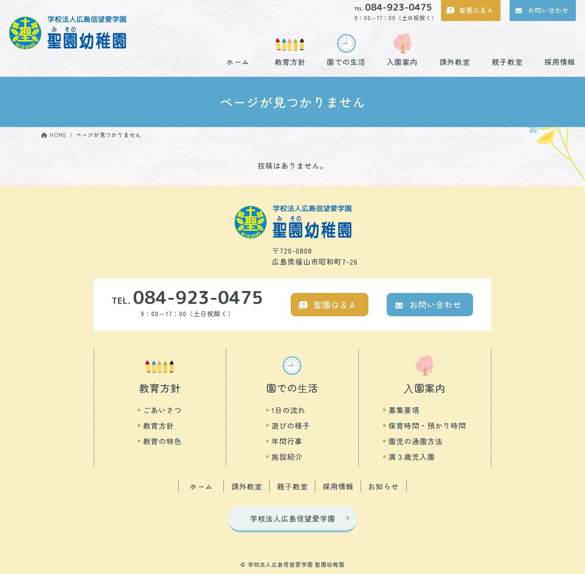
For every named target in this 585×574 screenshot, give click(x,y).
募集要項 (404, 409)
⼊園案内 (425, 387)
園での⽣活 (292, 387)
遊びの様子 (290, 425)
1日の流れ (288, 409)
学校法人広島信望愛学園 (292, 518)
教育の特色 (162, 441)
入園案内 (402, 60)
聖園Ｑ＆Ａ (476, 10)
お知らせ (383, 486)
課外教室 (454, 60)
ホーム (238, 60)
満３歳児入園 (411, 456)
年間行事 (287, 441)
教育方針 (290, 60)
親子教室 (507, 60)
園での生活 (346, 60)
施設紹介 (287, 456)
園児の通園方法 (415, 441)
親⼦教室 (292, 486)
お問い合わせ (548, 10)
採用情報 (559, 60)
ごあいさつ (162, 409)
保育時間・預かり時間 (427, 425)
